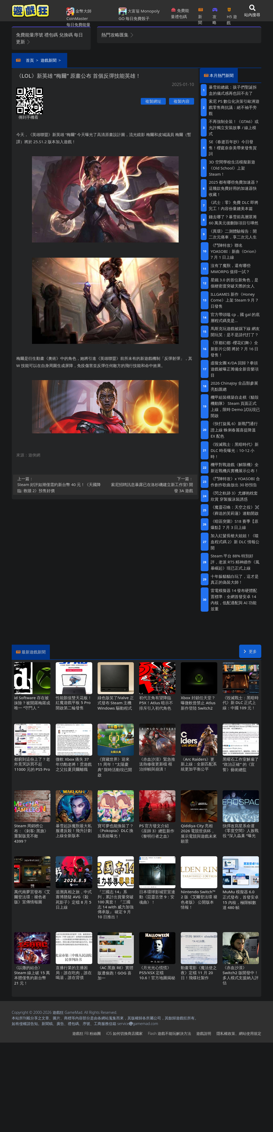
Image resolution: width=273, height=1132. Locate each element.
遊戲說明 (203, 1033)
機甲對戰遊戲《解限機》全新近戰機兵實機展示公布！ (235, 467)
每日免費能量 (78, 24)
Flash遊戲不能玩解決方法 (169, 1033)
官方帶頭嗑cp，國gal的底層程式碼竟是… (235, 317)
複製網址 (153, 101)
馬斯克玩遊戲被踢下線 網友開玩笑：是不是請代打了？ (235, 331)
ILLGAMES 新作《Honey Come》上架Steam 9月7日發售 (234, 300)
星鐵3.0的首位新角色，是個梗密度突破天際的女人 (234, 283)
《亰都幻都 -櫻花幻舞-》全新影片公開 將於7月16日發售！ (235, 348)
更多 (250, 651)
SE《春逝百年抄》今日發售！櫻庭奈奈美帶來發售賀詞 (233, 147)
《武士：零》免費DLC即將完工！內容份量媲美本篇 (233, 205)
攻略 (215, 14)
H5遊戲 (232, 14)
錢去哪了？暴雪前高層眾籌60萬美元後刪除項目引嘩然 (233, 219)
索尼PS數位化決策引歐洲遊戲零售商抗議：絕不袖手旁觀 (234, 107)
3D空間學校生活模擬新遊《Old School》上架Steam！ (232, 168)
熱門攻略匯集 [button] (117, 35)
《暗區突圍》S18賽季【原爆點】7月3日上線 (234, 524)
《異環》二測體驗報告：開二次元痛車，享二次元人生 (233, 234)
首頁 (30, 60)
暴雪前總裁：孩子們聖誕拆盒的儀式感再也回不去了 (233, 90)
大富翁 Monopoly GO (139, 14)
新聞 (200, 14)
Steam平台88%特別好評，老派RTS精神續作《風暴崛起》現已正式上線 (235, 562)
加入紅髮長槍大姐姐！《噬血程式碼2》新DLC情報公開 (235, 541)
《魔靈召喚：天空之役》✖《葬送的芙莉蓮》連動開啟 (235, 510)
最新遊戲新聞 (34, 651)
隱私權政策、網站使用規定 (238, 1033)
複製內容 (182, 101)
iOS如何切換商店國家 (124, 1033)
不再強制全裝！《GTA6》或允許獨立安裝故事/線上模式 (233, 127)
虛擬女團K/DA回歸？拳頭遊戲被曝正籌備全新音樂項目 (235, 369)
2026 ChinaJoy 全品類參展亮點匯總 (234, 386)
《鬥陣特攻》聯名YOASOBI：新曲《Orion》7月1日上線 (234, 251)
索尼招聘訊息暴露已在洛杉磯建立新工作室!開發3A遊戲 (151, 484)
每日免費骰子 (138, 18)
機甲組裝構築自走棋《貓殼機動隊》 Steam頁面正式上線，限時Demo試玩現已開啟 (235, 406)
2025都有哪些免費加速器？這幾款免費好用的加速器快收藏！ (234, 188)
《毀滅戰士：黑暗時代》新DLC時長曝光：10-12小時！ (235, 450)
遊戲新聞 (49, 60)
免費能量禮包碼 (180, 13)
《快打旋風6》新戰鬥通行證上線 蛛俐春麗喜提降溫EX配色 (234, 429)
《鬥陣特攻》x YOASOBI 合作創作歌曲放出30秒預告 (235, 481)
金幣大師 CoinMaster (78, 14)
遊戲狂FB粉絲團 (86, 1033)
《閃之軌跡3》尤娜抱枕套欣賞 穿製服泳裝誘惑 (234, 496)
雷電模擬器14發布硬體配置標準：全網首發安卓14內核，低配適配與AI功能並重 (234, 599)
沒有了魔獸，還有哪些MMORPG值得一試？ (231, 268)
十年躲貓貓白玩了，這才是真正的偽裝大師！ (235, 579)
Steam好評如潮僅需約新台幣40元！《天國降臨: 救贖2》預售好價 (59, 484)
